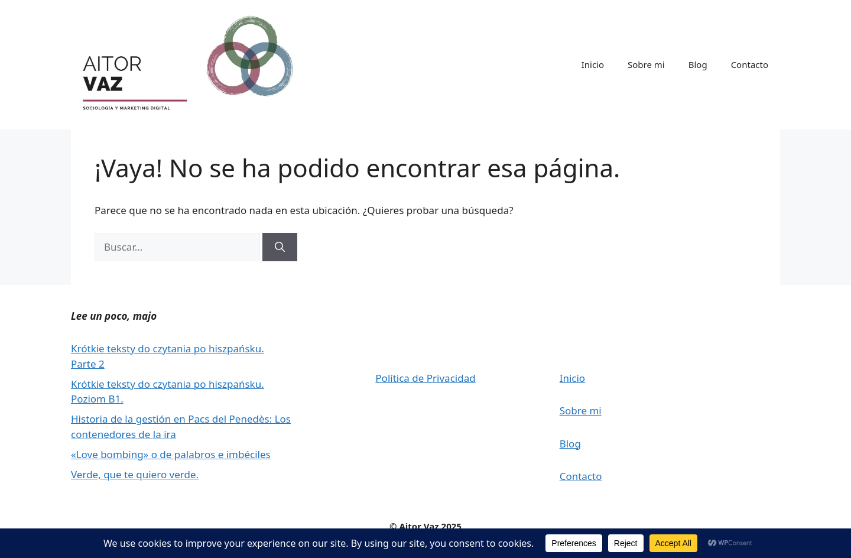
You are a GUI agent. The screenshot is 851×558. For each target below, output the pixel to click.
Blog (697, 64)
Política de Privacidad (425, 378)
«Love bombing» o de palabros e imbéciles (171, 454)
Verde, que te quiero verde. (135, 474)
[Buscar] (279, 247)
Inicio (593, 64)
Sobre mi (646, 64)
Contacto (749, 64)
